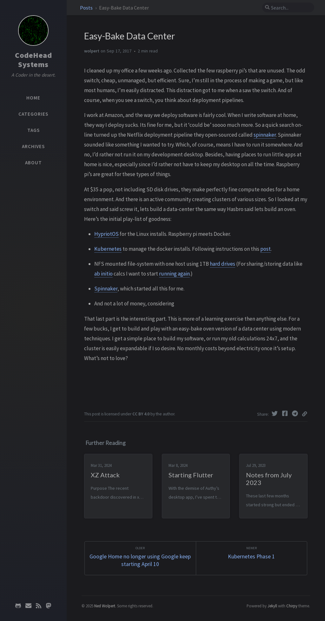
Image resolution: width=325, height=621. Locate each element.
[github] (18, 605)
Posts (87, 7)
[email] (28, 605)
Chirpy (291, 605)
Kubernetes (108, 248)
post (265, 248)
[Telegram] (295, 413)
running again (174, 273)
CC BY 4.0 (140, 414)
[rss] (38, 605)
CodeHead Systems (33, 59)
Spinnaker (105, 288)
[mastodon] (48, 605)
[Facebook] (285, 413)
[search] (288, 7)
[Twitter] (275, 413)
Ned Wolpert (104, 605)
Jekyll (272, 605)
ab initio (103, 273)
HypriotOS (106, 233)
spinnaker (265, 134)
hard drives (222, 263)
